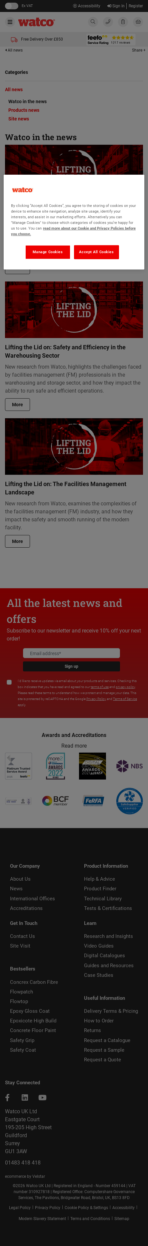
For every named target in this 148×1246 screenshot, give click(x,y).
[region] (74, 222)
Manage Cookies (48, 252)
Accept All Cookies (96, 252)
